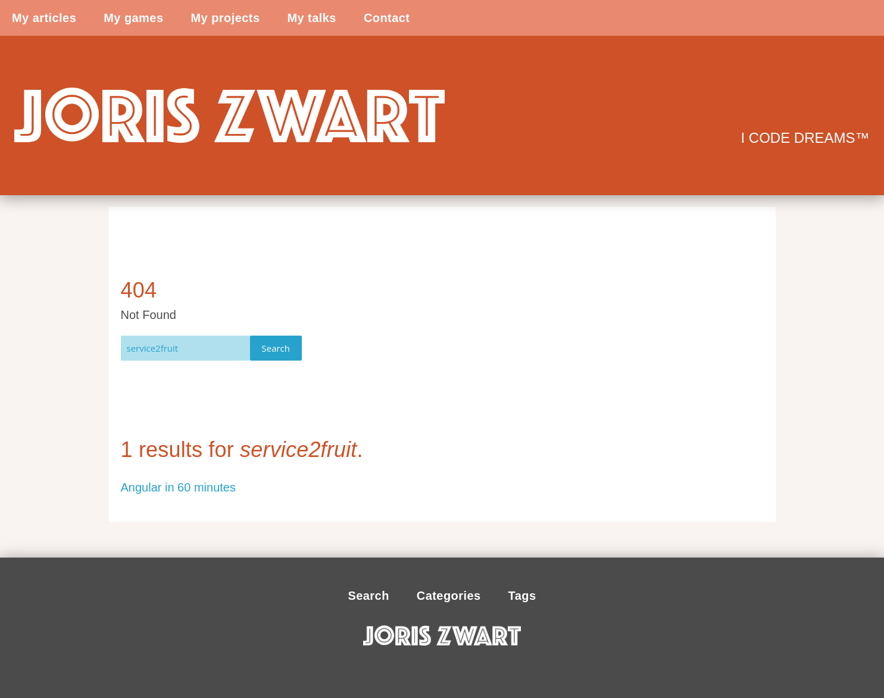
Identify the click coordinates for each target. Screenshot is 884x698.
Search (276, 348)
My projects (225, 17)
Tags (522, 595)
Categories (449, 595)
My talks (311, 17)
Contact (387, 17)
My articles (44, 17)
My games (133, 17)
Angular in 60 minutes (178, 487)
